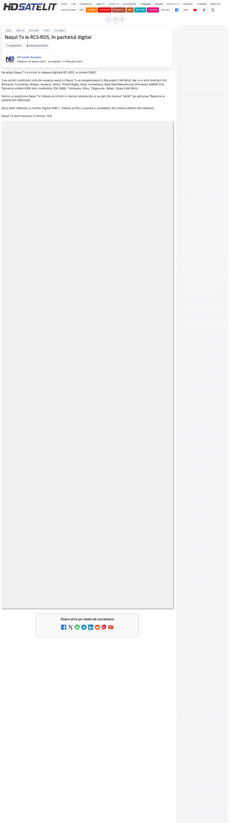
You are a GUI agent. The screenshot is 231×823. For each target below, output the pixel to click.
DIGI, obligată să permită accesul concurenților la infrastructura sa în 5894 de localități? (35, 541)
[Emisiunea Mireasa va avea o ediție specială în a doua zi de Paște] (159, 627)
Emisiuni (159, 4)
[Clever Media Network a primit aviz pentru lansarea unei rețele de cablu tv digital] (72, 627)
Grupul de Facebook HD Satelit (202, 402)
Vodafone (104, 10)
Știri (73, 4)
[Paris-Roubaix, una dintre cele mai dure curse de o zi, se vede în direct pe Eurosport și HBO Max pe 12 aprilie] (202, 128)
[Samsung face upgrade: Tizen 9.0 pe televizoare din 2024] (72, 664)
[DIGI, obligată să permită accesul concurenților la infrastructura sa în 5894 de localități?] (72, 544)
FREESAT (196, 492)
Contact (165, 10)
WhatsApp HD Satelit (202, 413)
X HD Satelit (202, 441)
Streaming (145, 4)
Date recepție (130, 4)
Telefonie (188, 4)
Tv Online (201, 4)
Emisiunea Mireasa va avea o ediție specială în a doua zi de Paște (123, 622)
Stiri (46, 30)
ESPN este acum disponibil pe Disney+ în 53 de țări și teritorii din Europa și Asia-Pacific (123, 661)
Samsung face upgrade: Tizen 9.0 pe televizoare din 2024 (34, 659)
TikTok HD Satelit (202, 431)
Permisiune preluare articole (202, 531)
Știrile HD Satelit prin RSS (202, 460)
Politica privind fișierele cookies (202, 541)
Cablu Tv (100, 4)
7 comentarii (14, 45)
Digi (9, 30)
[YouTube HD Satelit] (195, 10)
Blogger (141, 696)
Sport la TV (173, 4)
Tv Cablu (59, 30)
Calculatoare (68, 10)
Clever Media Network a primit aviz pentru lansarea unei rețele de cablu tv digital (34, 624)
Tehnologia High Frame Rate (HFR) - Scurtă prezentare (121, 493)
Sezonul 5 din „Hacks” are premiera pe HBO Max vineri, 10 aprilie (199, 150)
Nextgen (140, 10)
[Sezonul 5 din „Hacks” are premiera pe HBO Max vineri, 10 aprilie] (202, 170)
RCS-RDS (33, 30)
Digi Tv (20, 30)
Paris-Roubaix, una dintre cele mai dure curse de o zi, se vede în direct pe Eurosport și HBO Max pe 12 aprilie (200, 104)
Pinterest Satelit (202, 450)
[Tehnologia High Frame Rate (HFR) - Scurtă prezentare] (159, 499)
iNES (130, 10)
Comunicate (86, 4)
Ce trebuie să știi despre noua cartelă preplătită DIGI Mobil (122, 539)
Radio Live (215, 4)
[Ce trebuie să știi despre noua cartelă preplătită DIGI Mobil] (159, 544)
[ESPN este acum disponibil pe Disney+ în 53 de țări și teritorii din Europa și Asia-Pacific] (159, 664)
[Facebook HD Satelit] (177, 10)
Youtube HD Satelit (202, 422)
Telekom (153, 10)
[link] (44, 506)
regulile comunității (54, 396)
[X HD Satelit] (213, 10)
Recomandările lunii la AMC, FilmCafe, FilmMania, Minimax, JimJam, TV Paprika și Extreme (123, 578)
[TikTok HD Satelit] (204, 10)
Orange (91, 10)
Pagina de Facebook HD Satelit (202, 389)
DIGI (81, 10)
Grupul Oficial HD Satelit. (66, 400)
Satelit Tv (113, 4)
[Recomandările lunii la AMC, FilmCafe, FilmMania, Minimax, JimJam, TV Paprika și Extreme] (159, 581)
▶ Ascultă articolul (37, 45)
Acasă (64, 4)
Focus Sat (119, 10)
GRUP (185, 10)
